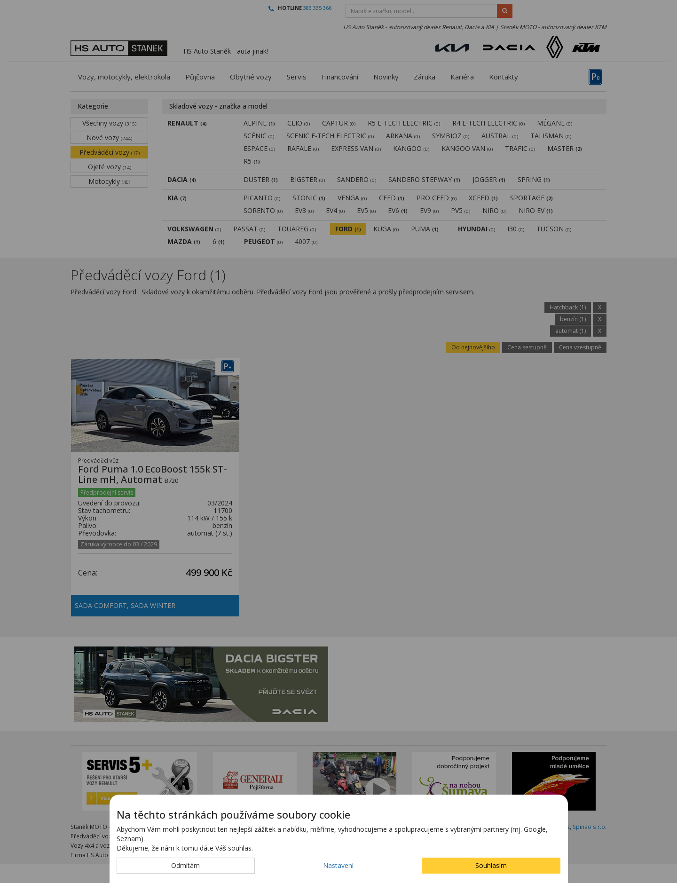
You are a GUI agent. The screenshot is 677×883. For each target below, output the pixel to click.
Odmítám (185, 865)
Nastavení (338, 865)
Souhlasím (491, 865)
